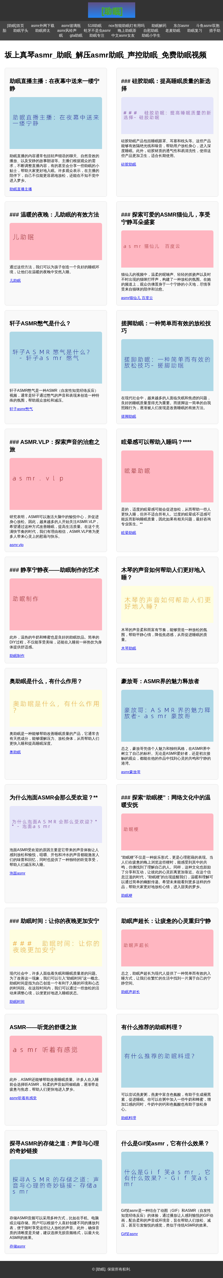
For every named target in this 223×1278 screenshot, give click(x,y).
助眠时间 (17, 1002)
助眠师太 (42, 31)
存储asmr (17, 1246)
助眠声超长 (130, 992)
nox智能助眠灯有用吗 (127, 26)
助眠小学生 (151, 35)
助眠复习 (194, 31)
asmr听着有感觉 (23, 1098)
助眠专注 (96, 35)
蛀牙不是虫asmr (97, 31)
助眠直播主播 (21, 189)
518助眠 (95, 26)
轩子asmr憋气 (21, 409)
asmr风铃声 (67, 31)
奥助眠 (15, 752)
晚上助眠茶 (127, 31)
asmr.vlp (17, 545)
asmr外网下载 (42, 26)
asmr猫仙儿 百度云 (137, 298)
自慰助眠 (150, 31)
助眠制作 (17, 656)
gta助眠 (76, 35)
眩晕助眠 (128, 533)
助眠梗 (126, 895)
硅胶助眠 (128, 164)
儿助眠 (15, 281)
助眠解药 (159, 26)
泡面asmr (17, 873)
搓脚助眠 (128, 416)
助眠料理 (128, 1118)
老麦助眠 (172, 31)
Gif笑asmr (129, 1234)
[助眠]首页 (15, 26)
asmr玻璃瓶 (71, 26)
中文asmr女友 (123, 35)
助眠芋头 (20, 31)
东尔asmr (181, 26)
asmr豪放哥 (131, 772)
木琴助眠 (128, 648)
